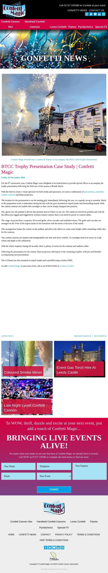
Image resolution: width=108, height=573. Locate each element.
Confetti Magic (14, 266)
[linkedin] (99, 14)
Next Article (100, 336)
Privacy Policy (63, 534)
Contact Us (96, 10)
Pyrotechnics (85, 27)
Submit (54, 489)
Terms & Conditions (88, 534)
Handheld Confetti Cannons (35, 24)
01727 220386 (71, 5)
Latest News (7, 336)
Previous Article (82, 336)
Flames (72, 27)
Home (11, 534)
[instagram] (103, 14)
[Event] (54, 476)
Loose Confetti (58, 27)
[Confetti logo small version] (54, 507)
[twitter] (91, 14)
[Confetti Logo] (14, 9)
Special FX (101, 27)
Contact (46, 534)
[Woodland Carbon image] (54, 556)
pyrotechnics (89, 192)
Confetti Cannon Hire (10, 24)
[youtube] (95, 14)
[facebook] (87, 14)
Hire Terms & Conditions (54, 540)
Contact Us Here (67, 266)
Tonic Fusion (62, 569)
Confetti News (77, 10)
